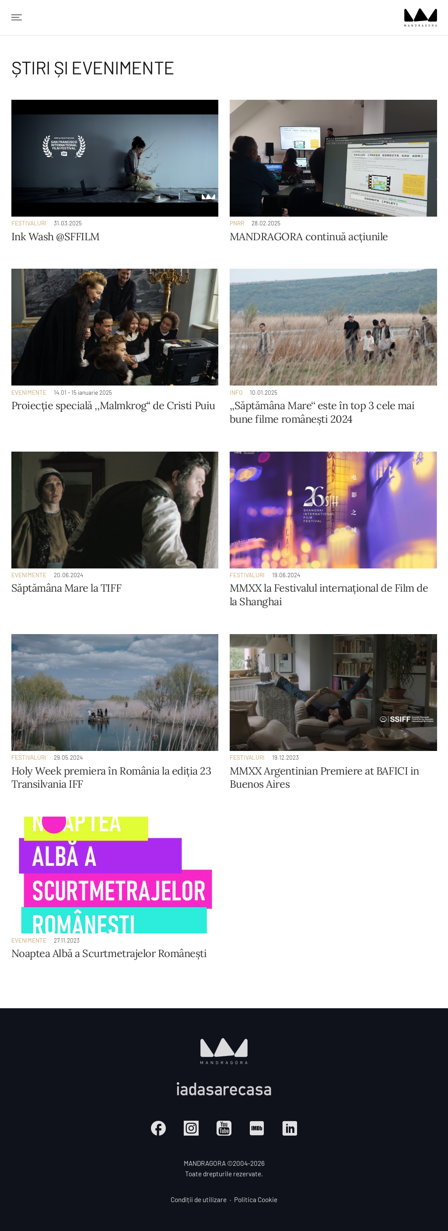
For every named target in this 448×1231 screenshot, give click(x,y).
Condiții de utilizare (199, 1199)
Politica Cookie (255, 1199)
